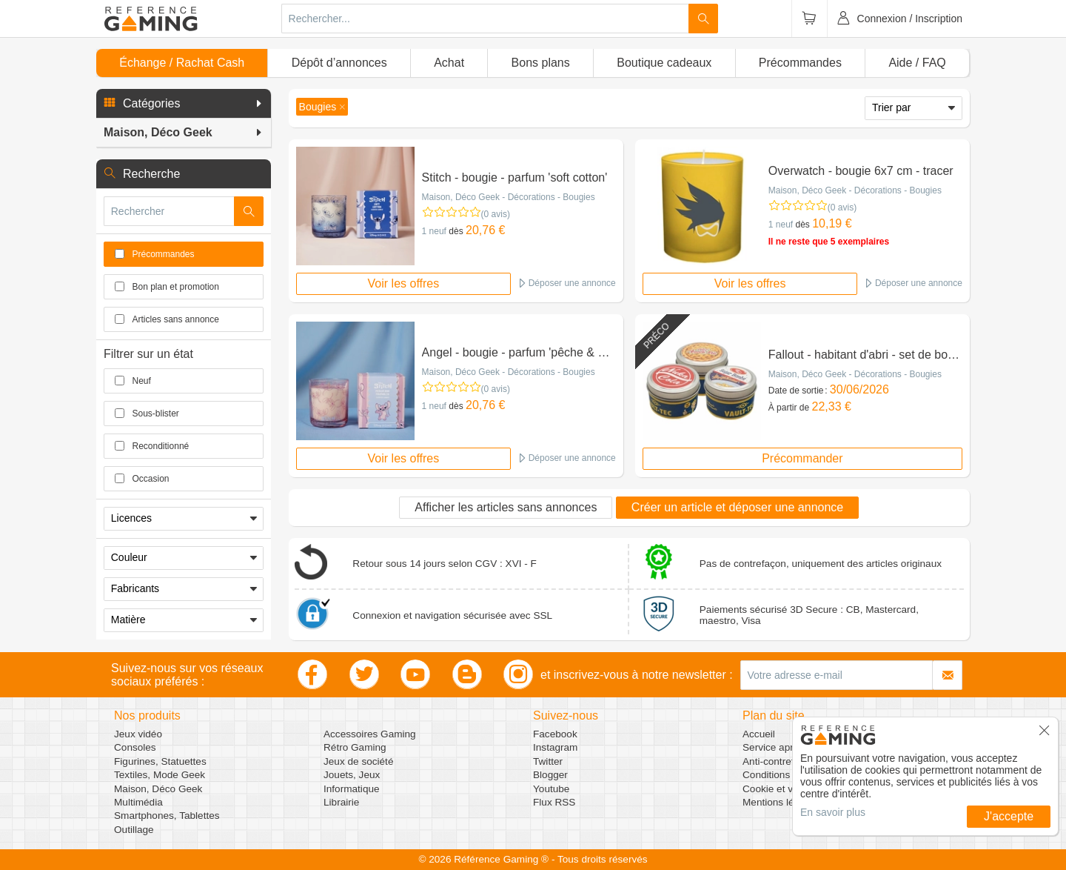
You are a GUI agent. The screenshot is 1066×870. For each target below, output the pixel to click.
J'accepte (1008, 816)
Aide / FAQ (916, 62)
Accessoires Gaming (370, 734)
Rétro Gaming (355, 747)
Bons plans (541, 62)
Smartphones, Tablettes (167, 815)
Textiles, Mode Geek (159, 774)
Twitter (548, 761)
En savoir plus (832, 812)
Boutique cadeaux (664, 62)
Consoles (135, 747)
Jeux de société (358, 761)
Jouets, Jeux (352, 774)
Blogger (550, 774)
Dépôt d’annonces (339, 62)
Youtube (551, 788)
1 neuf (434, 231)
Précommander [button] (802, 458)
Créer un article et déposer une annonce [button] (737, 507)
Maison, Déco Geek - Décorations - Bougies (508, 197)
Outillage (134, 829)
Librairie (341, 802)
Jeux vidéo (138, 734)
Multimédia (138, 802)
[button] (183, 104)
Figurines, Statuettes (160, 761)
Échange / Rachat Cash (181, 62)
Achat (449, 62)
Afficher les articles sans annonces (506, 507)
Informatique (352, 788)
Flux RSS (554, 802)
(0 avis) (495, 214)
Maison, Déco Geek (158, 788)
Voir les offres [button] (404, 283)
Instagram (555, 747)
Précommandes (800, 62)
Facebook (555, 734)
